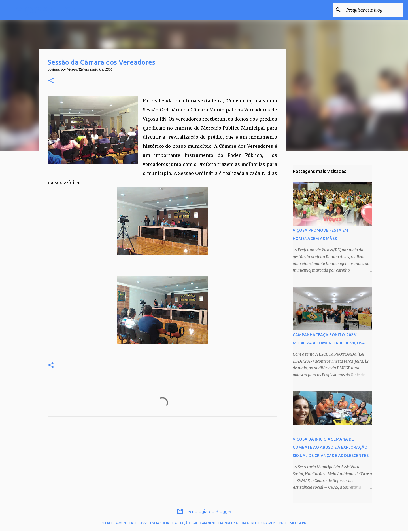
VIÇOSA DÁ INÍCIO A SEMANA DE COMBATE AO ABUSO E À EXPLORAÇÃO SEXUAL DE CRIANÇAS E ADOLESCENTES (331, 447)
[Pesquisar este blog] (373, 10)
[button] (51, 81)
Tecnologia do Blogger (204, 511)
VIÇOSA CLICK (46, 10)
